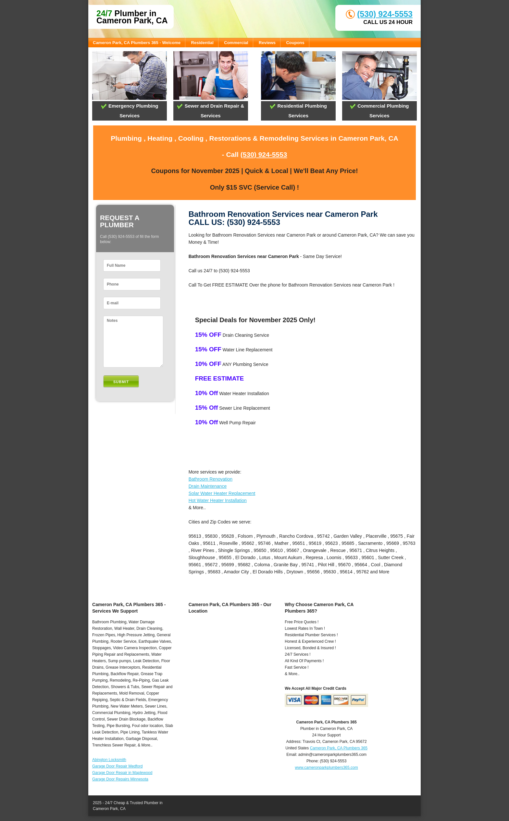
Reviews (267, 42)
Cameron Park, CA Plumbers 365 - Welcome (136, 42)
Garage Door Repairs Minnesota (120, 779)
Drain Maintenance (208, 486)
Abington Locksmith (109, 759)
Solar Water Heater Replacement (222, 493)
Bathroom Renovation (210, 479)
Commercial (236, 42)
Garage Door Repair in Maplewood (122, 772)
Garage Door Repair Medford (117, 766)
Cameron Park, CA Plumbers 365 (338, 748)
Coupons (295, 42)
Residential (202, 42)
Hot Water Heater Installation (218, 500)
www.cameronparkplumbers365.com (326, 767)
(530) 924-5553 (385, 13)
